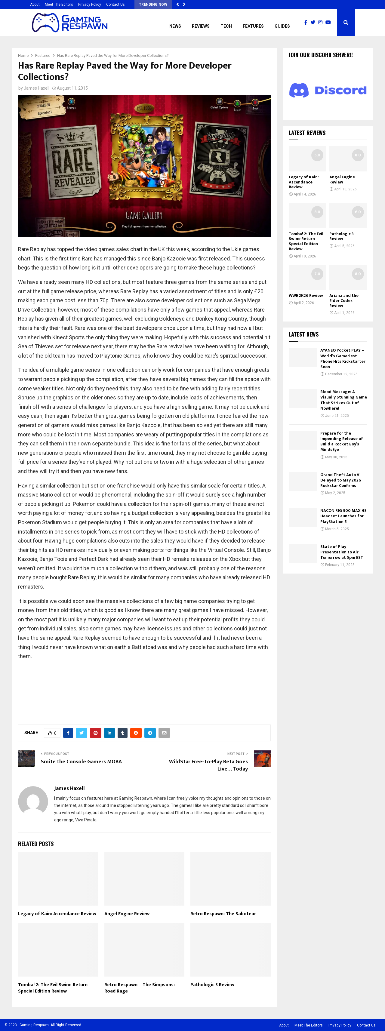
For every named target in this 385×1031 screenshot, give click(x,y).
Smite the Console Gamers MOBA (81, 761)
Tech (226, 26)
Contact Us (115, 4)
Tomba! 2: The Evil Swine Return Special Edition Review (53, 988)
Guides (282, 26)
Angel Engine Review (126, 914)
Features (253, 26)
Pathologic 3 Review (212, 985)
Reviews (201, 26)
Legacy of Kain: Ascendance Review (57, 914)
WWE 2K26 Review (306, 295)
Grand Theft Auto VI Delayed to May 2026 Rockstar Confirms (340, 480)
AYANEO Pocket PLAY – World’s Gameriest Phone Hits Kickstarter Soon (342, 358)
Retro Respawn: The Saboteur (223, 914)
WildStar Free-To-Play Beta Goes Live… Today (208, 765)
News (175, 26)
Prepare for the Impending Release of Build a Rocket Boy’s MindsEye (341, 441)
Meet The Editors (59, 4)
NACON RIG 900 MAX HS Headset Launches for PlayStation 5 (343, 516)
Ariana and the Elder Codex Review (344, 300)
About (35, 4)
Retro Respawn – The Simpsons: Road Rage (139, 988)
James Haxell (36, 88)
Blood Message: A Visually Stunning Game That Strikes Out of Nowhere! (343, 400)
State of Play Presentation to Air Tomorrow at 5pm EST (341, 552)
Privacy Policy (89, 4)
